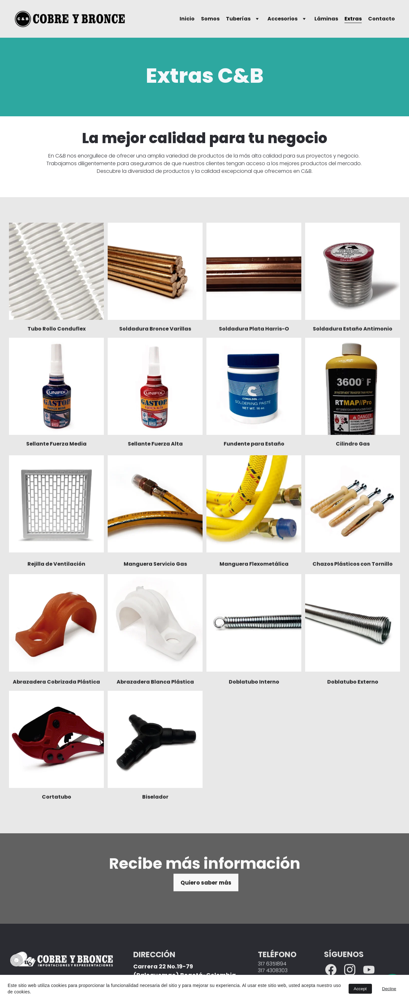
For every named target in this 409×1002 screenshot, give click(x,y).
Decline (389, 988)
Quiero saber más (206, 885)
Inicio (187, 18)
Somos (210, 18)
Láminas (326, 18)
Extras (353, 18)
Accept (360, 988)
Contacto (381, 18)
